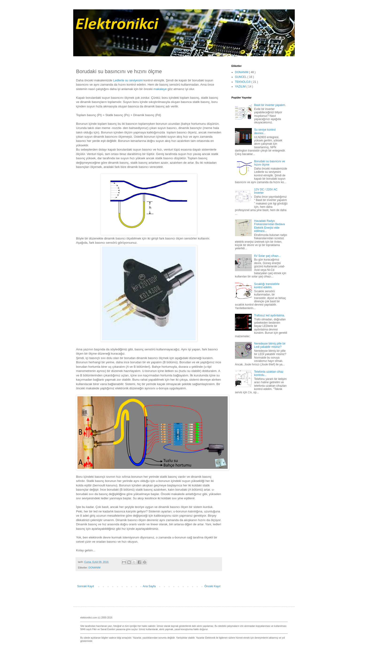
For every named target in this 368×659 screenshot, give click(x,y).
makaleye (160, 89)
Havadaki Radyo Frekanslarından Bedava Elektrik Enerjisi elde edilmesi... (269, 226)
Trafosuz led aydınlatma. (269, 315)
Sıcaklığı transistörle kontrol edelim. (267, 285)
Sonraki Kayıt (85, 586)
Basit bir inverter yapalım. (270, 105)
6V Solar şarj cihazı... (267, 256)
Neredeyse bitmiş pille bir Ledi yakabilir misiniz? (270, 345)
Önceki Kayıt (212, 586)
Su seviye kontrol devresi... (265, 131)
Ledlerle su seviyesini (127, 80)
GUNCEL (241, 77)
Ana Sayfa (149, 586)
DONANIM (94, 567)
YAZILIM (240, 86)
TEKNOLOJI (243, 81)
